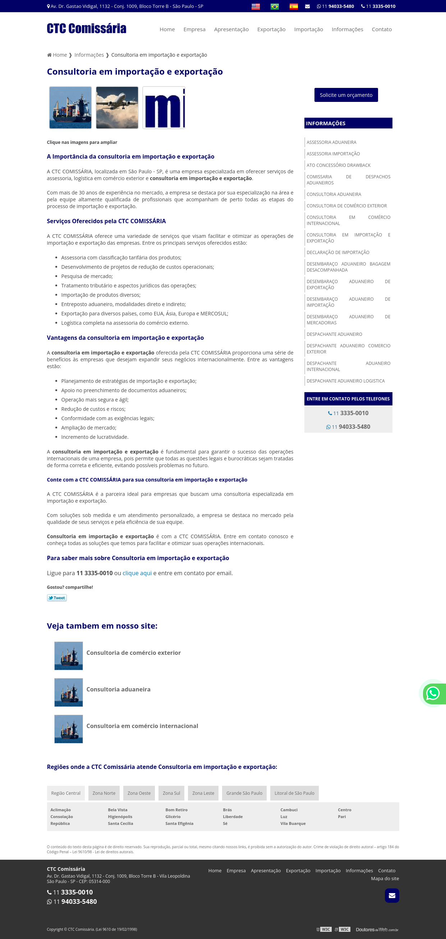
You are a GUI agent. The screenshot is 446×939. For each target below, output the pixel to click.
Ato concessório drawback (339, 165)
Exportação (271, 29)
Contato (382, 29)
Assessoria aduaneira (332, 142)
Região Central (66, 793)
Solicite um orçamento (346, 94)
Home (167, 29)
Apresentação (231, 29)
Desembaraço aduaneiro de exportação (349, 284)
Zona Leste (203, 793)
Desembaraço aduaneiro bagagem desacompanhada (349, 267)
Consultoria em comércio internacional (349, 220)
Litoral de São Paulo (294, 793)
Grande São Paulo (244, 793)
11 (378, 6)
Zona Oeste (139, 793)
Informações (347, 29)
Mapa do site (385, 878)
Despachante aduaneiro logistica (346, 381)
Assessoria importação (333, 154)
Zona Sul (171, 793)
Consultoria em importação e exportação (349, 238)
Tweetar (57, 597)
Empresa (195, 29)
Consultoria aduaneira (334, 194)
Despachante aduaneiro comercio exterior (349, 349)
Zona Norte (104, 793)
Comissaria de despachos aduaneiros (349, 180)
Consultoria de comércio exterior (347, 206)
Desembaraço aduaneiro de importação (349, 302)
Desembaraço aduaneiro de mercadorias (349, 320)
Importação (308, 29)
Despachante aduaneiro (335, 334)
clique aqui (137, 573)
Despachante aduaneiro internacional (349, 366)
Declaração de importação (338, 252)
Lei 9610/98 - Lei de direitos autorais (103, 851)
